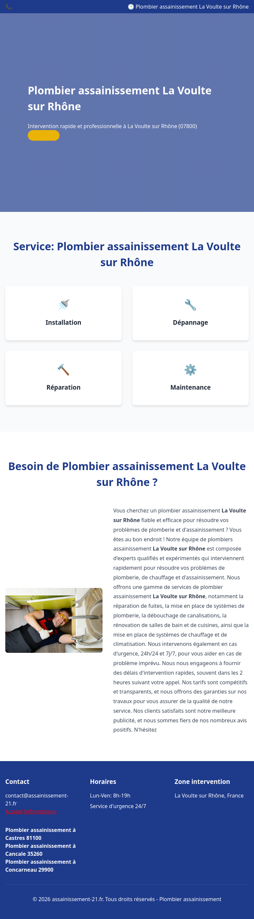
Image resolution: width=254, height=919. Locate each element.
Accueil (14, 811)
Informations (40, 811)
